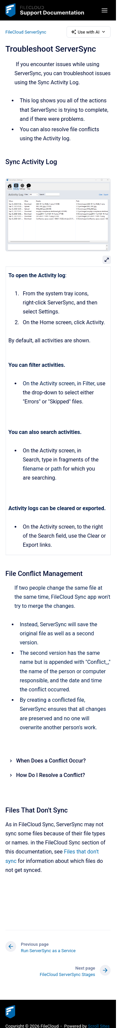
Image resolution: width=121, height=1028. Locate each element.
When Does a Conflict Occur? (51, 760)
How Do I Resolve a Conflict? (50, 775)
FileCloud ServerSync (25, 31)
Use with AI (88, 32)
